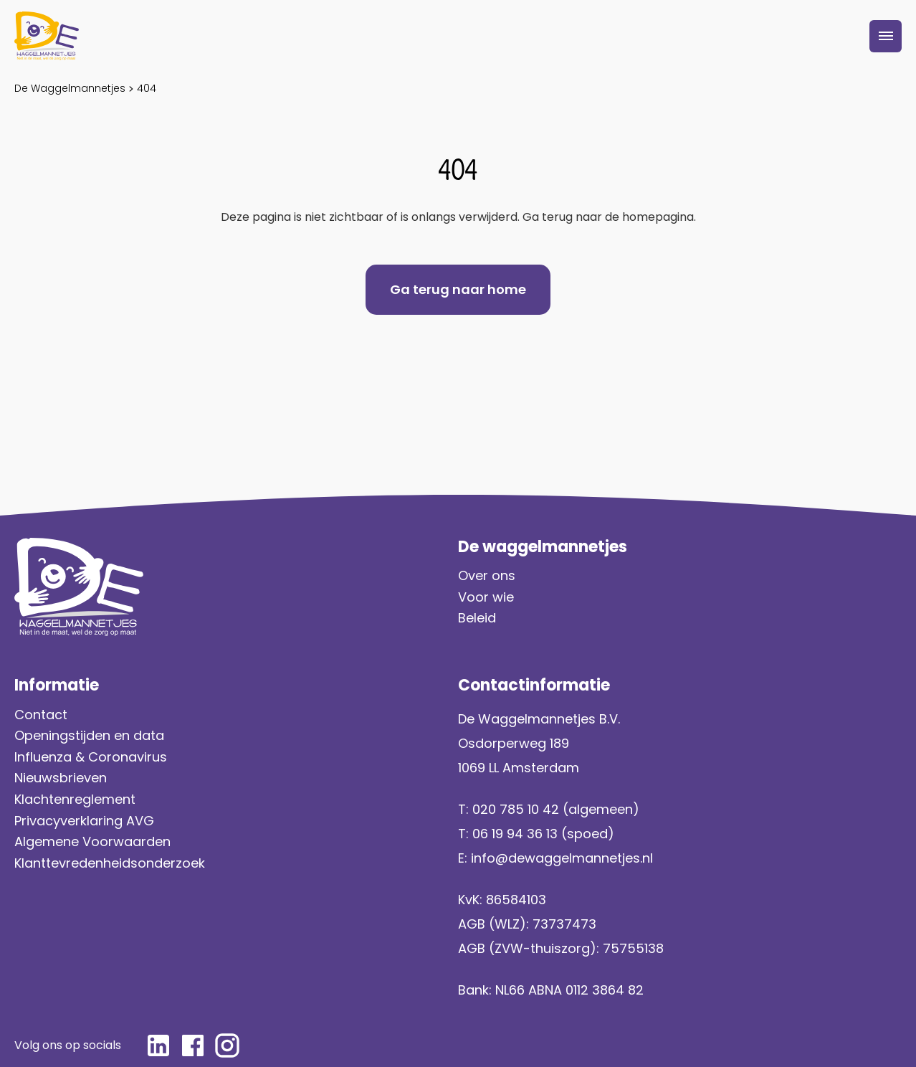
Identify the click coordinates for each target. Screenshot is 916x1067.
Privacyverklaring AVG (86, 821)
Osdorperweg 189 (513, 743)
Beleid (477, 618)
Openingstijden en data (89, 735)
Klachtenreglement (74, 799)
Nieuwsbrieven (60, 778)
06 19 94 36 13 (515, 834)
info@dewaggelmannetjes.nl (562, 858)
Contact (40, 715)
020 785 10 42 (515, 809)
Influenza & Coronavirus (90, 757)
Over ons (486, 575)
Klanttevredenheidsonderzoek (109, 863)
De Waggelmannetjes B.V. (539, 719)
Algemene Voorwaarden (92, 841)
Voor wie (486, 597)
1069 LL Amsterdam (518, 768)
